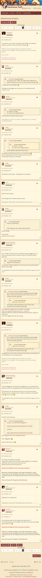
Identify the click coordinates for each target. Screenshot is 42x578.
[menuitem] (36, 562)
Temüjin (7, 96)
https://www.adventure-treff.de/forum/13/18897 (19, 426)
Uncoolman (9, 32)
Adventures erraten (9, 18)
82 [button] (20, 27)
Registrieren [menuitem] (26, 8)
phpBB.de (30, 572)
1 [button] (11, 27)
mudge (6, 65)
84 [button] (25, 27)
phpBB (14, 570)
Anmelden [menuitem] (37, 8)
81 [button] (16, 27)
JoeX (7, 182)
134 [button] (35, 27)
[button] (3, 27)
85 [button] (29, 27)
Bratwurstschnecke (10, 242)
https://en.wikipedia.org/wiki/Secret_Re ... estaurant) (15, 311)
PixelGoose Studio (27, 575)
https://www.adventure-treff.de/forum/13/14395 (19, 432)
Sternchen (8, 448)
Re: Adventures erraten (7, 37)
